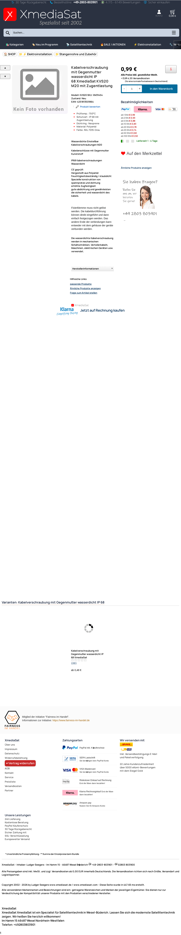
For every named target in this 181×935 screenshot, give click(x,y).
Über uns (10, 744)
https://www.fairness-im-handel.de (71, 720)
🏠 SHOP (10, 54)
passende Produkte (81, 284)
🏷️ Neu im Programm (45, 44)
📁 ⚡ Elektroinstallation (35, 54)
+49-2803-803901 (85, 2)
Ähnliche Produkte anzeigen (85, 288)
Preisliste (10, 781)
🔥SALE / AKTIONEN (112, 44)
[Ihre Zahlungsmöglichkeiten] (171, 69)
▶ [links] (177, 45)
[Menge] (131, 88)
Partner (9, 790)
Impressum (11, 749)
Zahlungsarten (72, 740)
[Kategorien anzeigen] (173, 34)
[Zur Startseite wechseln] (42, 26)
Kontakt (9, 772)
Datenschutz (12, 753)
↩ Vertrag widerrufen (20, 763)
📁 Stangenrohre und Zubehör (76, 54)
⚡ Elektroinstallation (147, 44)
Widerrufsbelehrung (16, 757)
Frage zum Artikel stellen (83, 292)
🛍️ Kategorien (15, 44)
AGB (7, 768)
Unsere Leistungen (18, 815)
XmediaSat (12, 740)
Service (9, 777)
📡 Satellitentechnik (79, 44)
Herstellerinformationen (85, 268)
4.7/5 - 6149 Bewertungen (120, 2)
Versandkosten (13, 786)
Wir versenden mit (132, 740)
